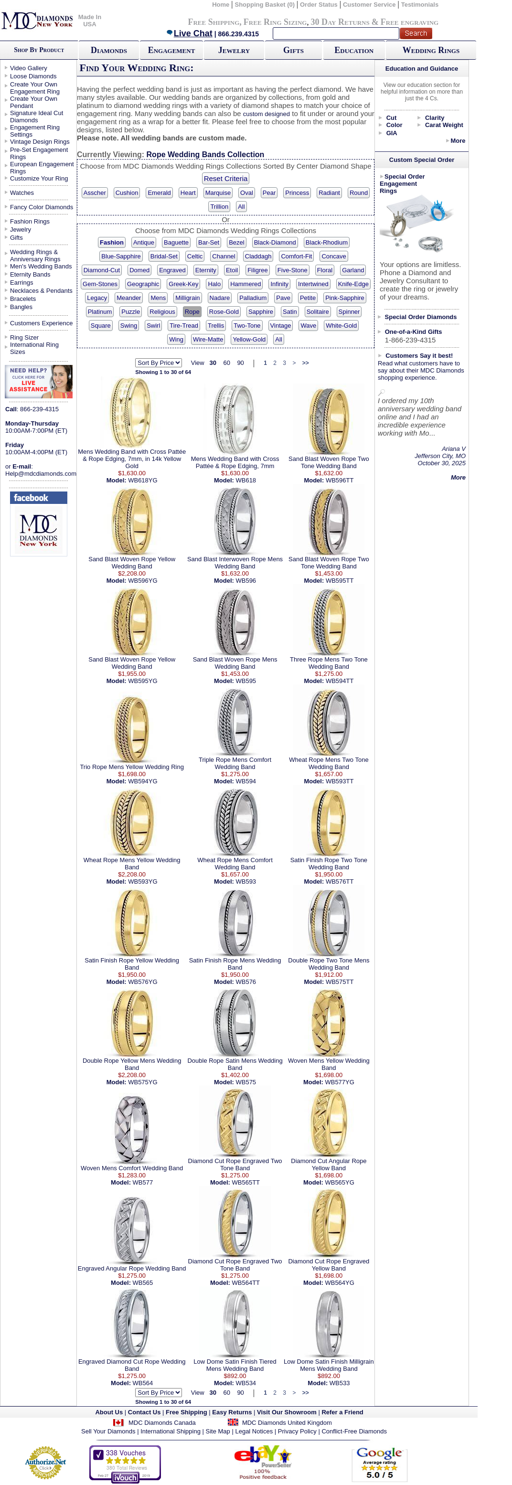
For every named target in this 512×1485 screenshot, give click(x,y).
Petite (308, 297)
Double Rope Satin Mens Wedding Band (234, 1064)
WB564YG (339, 1282)
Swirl (153, 325)
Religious (162, 311)
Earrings (21, 282)
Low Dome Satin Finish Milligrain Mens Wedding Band (329, 1365)
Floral (325, 270)
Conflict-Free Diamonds (354, 1431)
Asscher (95, 192)
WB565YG (339, 1182)
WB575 (245, 1082)
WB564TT (246, 1282)
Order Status (319, 4)
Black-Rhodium (327, 242)
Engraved (172, 270)
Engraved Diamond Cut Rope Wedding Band (132, 1365)
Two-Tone (247, 325)
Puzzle (130, 311)
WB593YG (142, 881)
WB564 (143, 1383)
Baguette (176, 242)
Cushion (127, 192)
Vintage (280, 325)
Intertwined (313, 284)
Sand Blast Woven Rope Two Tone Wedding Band (328, 462)
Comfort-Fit (296, 256)
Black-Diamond (275, 242)
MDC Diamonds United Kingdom (287, 1422)
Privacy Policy (297, 1431)
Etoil (232, 270)
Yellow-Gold (249, 339)
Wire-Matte (208, 339)
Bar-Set (208, 242)
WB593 (245, 881)
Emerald (159, 192)
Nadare (220, 297)
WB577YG (339, 1082)
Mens (158, 297)
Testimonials (420, 4)
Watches (22, 192)
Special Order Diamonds (421, 317)
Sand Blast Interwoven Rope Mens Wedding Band (235, 563)
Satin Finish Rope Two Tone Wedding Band (328, 863)
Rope (192, 311)
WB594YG (142, 781)
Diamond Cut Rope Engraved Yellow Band (328, 1265)
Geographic (143, 284)
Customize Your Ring (39, 178)
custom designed (266, 114)
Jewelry (234, 50)
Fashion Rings (30, 221)
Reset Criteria (226, 178)
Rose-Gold (224, 311)
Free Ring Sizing (275, 22)
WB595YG (142, 680)
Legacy (97, 297)
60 (226, 362)
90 (240, 362)
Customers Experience (41, 323)
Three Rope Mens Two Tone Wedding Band (329, 663)
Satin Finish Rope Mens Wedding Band (235, 964)
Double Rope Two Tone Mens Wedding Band (328, 964)
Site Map (218, 1431)
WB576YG (142, 981)
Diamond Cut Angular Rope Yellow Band (328, 1164)
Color (394, 124)
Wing (176, 339)
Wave (308, 325)
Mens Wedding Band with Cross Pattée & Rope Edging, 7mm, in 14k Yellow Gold (132, 459)
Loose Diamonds (33, 76)
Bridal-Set (164, 256)
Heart (188, 192)
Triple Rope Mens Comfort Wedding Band (235, 763)
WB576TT (340, 881)
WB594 (245, 781)
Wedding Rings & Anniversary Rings (35, 255)
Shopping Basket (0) (265, 4)
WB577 (143, 1182)
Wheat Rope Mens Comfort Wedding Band (235, 863)
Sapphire (260, 311)
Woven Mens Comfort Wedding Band (132, 1168)
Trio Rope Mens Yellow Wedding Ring (132, 766)
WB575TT (340, 981)
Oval (246, 192)
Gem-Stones (100, 284)
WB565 (143, 1282)
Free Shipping (213, 22)
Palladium (253, 297)
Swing (128, 325)
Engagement (171, 50)
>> (305, 363)
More (457, 140)
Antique (143, 242)
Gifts (293, 50)
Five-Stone (292, 270)
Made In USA (89, 20)
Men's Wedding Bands (41, 266)
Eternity (205, 270)
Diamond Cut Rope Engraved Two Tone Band (235, 1164)
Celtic (195, 256)
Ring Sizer (24, 337)
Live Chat (189, 33)
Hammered (245, 284)
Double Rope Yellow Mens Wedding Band (132, 1064)
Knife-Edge (353, 284)
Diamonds (109, 50)
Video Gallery (28, 68)
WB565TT (246, 1182)
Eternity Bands (30, 274)
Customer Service (369, 4)
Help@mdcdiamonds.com (40, 473)
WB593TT (340, 781)
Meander (129, 297)
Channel (223, 256)
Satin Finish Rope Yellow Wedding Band (132, 964)
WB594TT (340, 680)
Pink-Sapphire (344, 297)
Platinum (100, 311)
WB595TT (340, 580)
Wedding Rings (431, 50)
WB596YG (142, 580)
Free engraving (409, 22)
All (241, 206)
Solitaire (318, 311)
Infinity (279, 284)
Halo (214, 284)
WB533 (340, 1383)
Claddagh (258, 256)
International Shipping (170, 1431)
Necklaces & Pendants (41, 290)
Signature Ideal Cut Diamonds (36, 116)
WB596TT (340, 480)
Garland (353, 270)
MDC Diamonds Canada (162, 1422)
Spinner (349, 311)
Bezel (237, 242)
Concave (333, 256)
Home (220, 4)
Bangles (21, 306)
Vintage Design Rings (40, 141)
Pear (269, 192)
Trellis (216, 325)
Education (353, 50)
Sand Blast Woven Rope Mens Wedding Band (235, 663)
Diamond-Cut (102, 270)
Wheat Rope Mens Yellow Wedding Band (132, 863)
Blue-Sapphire (120, 256)
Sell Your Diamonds (108, 1431)
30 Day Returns (339, 22)
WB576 (245, 981)
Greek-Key (183, 284)
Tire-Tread (184, 325)
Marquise (218, 192)
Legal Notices (254, 1431)
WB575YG (142, 1082)
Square (101, 325)
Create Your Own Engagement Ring (35, 88)
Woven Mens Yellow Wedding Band (329, 1064)
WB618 (245, 480)
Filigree (257, 270)
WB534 (245, 1383)
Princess (297, 192)
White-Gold (341, 325)
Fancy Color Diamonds (41, 207)
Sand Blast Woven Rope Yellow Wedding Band (131, 563)
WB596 (245, 580)
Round (359, 192)
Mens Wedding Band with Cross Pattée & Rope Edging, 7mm (235, 462)
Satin (290, 311)
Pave (283, 297)
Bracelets (23, 298)
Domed (139, 270)
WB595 (245, 680)
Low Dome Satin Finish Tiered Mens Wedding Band (234, 1365)
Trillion (219, 206)
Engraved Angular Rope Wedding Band (132, 1268)
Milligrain (187, 297)
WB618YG (142, 480)
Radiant (329, 192)
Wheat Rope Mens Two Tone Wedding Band (328, 763)
